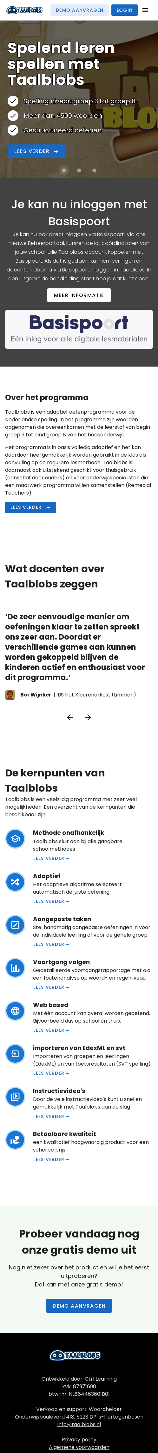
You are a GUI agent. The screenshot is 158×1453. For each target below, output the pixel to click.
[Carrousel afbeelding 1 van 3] (64, 170)
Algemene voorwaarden (79, 1447)
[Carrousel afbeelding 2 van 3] (79, 170)
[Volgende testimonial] (87, 717)
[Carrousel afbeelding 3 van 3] (94, 170)
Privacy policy (79, 1439)
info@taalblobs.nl (79, 1424)
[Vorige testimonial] (70, 717)
